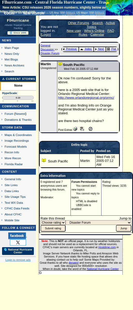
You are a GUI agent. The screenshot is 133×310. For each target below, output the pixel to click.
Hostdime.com (107, 247)
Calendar (97, 34)
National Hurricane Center (103, 268)
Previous (69, 48)
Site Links (11, 185)
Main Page (12, 47)
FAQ (110, 31)
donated (74, 262)
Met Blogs (11, 59)
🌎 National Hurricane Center (18, 251)
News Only (12, 53)
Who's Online (94, 31)
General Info (13, 179)
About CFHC (13, 214)
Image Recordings (17, 140)
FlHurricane (18, 20)
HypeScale (9, 93)
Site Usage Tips (15, 196)
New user (74, 31)
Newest (20, 113)
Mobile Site (12, 220)
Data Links (12, 191)
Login (46, 34)
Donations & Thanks (18, 119)
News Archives (14, 65)
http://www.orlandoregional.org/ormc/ (86, 98)
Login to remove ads (17, 259)
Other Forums (78, 23)
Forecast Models (16, 146)
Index (85, 48)
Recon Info (12, 152)
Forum (9, 113)
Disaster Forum (50, 53)
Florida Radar (14, 164)
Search (9, 71)
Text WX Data (14, 202)
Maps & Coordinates (18, 135)
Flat (111, 48)
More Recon (13, 158)
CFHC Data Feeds (17, 208)
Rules (83, 34)
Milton (70, 12)
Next (99, 48)
